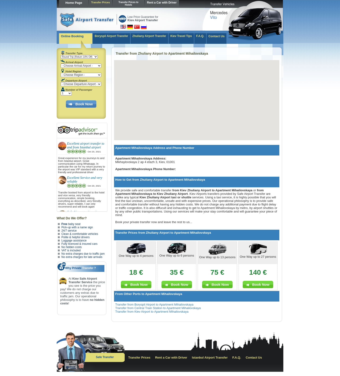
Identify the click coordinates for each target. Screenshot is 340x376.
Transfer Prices (100, 2)
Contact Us (216, 36)
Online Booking (72, 36)
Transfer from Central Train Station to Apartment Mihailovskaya (158, 308)
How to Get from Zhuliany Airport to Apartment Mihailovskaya (160, 179)
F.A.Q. (200, 36)
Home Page (73, 2)
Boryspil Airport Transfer (111, 36)
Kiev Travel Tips (181, 36)
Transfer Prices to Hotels (128, 3)
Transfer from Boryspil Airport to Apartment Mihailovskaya (154, 304)
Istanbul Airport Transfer (210, 357)
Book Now (84, 104)
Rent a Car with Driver (162, 2)
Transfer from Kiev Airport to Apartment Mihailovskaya (151, 311)
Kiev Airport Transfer (143, 20)
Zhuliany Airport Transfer (149, 36)
